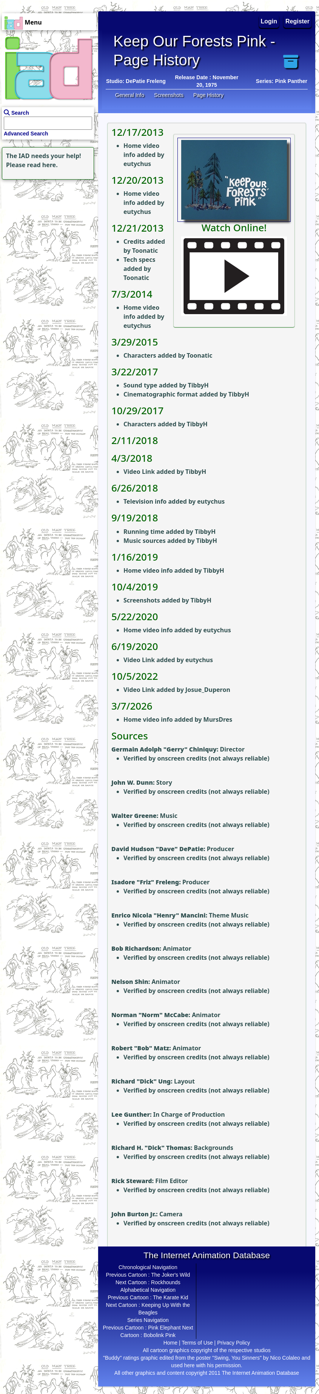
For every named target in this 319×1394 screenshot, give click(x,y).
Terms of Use (197, 1343)
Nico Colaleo (285, 1358)
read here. (42, 165)
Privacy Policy (233, 1343)
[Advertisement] (47, 228)
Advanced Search (26, 134)
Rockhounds (165, 1282)
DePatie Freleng (146, 81)
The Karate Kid (170, 1297)
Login (269, 21)
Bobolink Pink (159, 1335)
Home (170, 1343)
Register (297, 21)
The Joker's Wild (170, 1275)
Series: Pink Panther (281, 81)
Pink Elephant (164, 1328)
